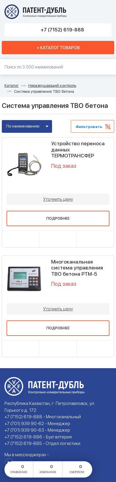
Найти (109, 67)
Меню (105, 11)
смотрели (77, 468)
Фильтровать (89, 127)
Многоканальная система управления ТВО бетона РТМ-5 (77, 268)
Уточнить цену (58, 199)
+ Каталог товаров (58, 47)
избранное (48, 468)
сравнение (18, 468)
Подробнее (58, 218)
